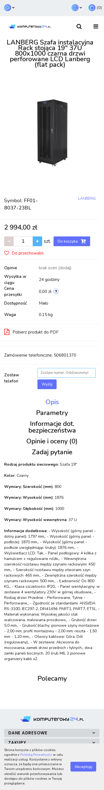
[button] (95, 8)
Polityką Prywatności (36, 754)
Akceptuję (83, 766)
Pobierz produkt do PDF (31, 332)
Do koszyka (72, 241)
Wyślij (47, 384)
